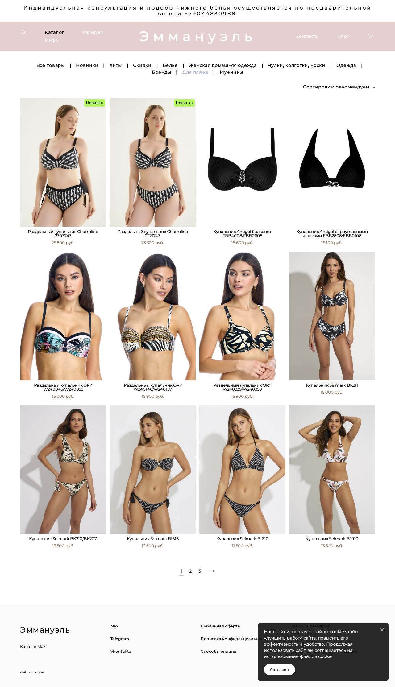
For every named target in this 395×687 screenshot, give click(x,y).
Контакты (307, 36)
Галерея (93, 32)
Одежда (346, 65)
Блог (343, 36)
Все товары (50, 65)
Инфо (51, 40)
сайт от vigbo (32, 672)
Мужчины (231, 72)
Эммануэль (197, 36)
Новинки (87, 65)
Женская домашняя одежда (223, 65)
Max (41, 646)
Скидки (142, 65)
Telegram (119, 638)
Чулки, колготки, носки (296, 65)
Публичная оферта (220, 626)
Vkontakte (120, 651)
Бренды (161, 72)
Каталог (54, 32)
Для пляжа (195, 72)
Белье (170, 65)
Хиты (116, 65)
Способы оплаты (218, 651)
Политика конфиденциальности (234, 638)
